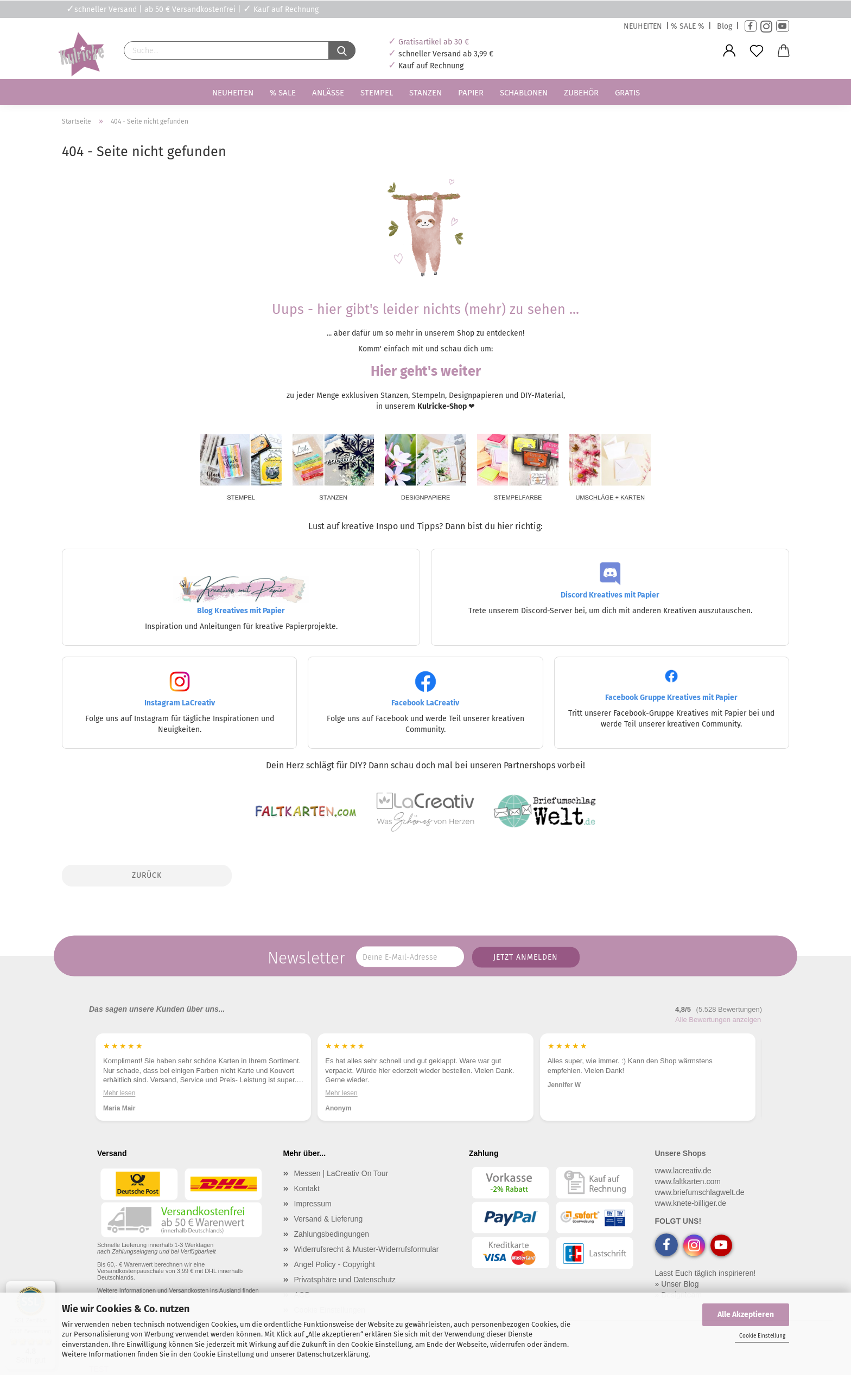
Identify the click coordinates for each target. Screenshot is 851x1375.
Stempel (376, 93)
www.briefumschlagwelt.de (700, 1192)
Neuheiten (232, 93)
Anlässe (328, 93)
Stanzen (425, 93)
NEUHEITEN (643, 26)
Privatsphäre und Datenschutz (345, 1279)
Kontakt (307, 1188)
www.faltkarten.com (688, 1181)
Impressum (313, 1203)
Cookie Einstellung (762, 1336)
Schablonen (524, 93)
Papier (471, 93)
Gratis (627, 93)
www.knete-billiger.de (691, 1203)
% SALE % (687, 26)
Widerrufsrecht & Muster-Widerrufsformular (366, 1249)
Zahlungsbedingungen (332, 1234)
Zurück (147, 875)
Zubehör (581, 93)
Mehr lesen (119, 1093)
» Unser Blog (677, 1284)
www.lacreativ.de (683, 1170)
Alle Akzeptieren (745, 1314)
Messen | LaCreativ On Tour (341, 1173)
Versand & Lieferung (328, 1219)
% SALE (283, 93)
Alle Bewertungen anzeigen (718, 1020)
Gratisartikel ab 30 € (433, 42)
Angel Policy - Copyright (334, 1264)
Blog (724, 26)
